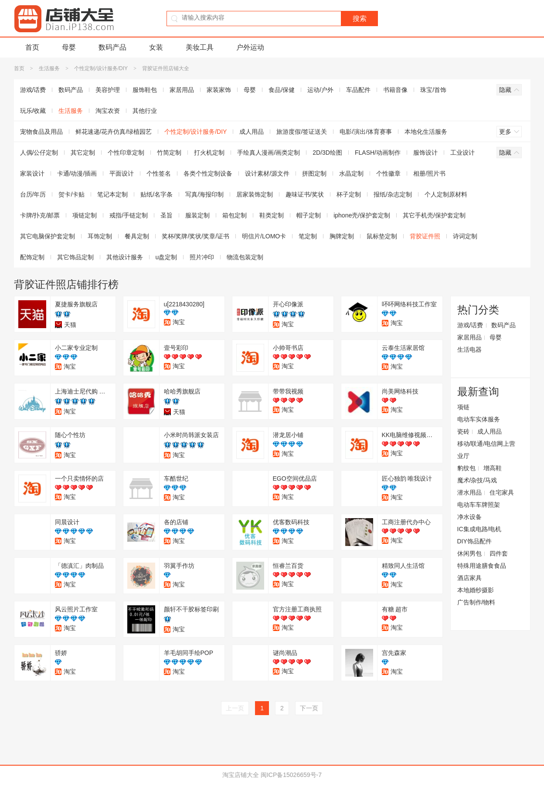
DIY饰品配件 (474, 541)
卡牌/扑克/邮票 (40, 215)
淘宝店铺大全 (240, 774)
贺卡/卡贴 (71, 194)
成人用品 (251, 131)
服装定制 (197, 215)
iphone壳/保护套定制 (361, 215)
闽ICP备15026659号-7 (291, 774)
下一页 (309, 708)
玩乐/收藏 (33, 110)
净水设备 (469, 516)
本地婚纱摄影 (475, 590)
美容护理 (107, 89)
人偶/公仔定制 (39, 152)
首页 (32, 47)
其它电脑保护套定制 (47, 236)
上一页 (235, 708)
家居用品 (182, 89)
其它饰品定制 (75, 257)
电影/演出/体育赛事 (366, 131)
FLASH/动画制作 (378, 152)
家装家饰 (219, 89)
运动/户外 (320, 89)
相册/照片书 (429, 173)
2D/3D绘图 (327, 152)
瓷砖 (463, 431)
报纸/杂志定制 (393, 194)
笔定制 (308, 236)
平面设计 (121, 173)
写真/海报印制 (204, 194)
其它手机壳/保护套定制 (434, 215)
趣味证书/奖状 (305, 194)
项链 (463, 407)
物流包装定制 (245, 257)
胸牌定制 (342, 236)
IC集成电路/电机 (479, 529)
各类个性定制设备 (208, 173)
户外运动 (250, 47)
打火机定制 (209, 152)
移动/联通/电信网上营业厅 (486, 449)
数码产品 (112, 47)
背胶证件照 (425, 236)
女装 (156, 47)
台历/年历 (33, 194)
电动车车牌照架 (478, 504)
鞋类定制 (271, 215)
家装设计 (32, 173)
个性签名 (158, 173)
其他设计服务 (124, 257)
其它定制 (83, 152)
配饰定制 (32, 257)
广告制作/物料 (476, 602)
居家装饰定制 (254, 194)
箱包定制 (234, 215)
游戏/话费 (33, 89)
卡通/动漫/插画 (77, 173)
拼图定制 (314, 173)
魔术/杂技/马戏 (477, 480)
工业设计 (462, 152)
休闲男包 (469, 553)
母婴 (69, 47)
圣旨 (166, 215)
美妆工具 (200, 47)
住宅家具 (502, 492)
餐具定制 (137, 236)
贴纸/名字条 (156, 194)
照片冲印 (202, 257)
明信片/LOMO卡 (264, 236)
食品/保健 (282, 89)
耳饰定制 (100, 236)
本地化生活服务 (426, 131)
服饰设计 (425, 152)
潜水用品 (469, 492)
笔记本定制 (112, 194)
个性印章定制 (126, 152)
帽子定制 (308, 215)
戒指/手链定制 (128, 215)
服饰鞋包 (145, 89)
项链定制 (84, 215)
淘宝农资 (107, 110)
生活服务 (49, 68)
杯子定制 (349, 194)
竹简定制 (169, 152)
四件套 (499, 553)
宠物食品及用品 (41, 131)
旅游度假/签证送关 (301, 131)
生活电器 (469, 349)
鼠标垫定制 (382, 236)
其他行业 (145, 110)
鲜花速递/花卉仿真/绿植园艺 (113, 131)
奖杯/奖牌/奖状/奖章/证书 (196, 236)
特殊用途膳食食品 (481, 565)
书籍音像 (395, 89)
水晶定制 (351, 173)
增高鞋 (492, 468)
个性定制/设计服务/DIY (100, 68)
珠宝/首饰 (433, 89)
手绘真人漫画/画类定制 (268, 152)
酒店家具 (469, 577)
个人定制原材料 (446, 194)
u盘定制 (166, 257)
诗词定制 (465, 236)
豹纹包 (466, 468)
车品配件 (358, 89)
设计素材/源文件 (267, 173)
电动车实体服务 (478, 419)
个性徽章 (388, 173)
